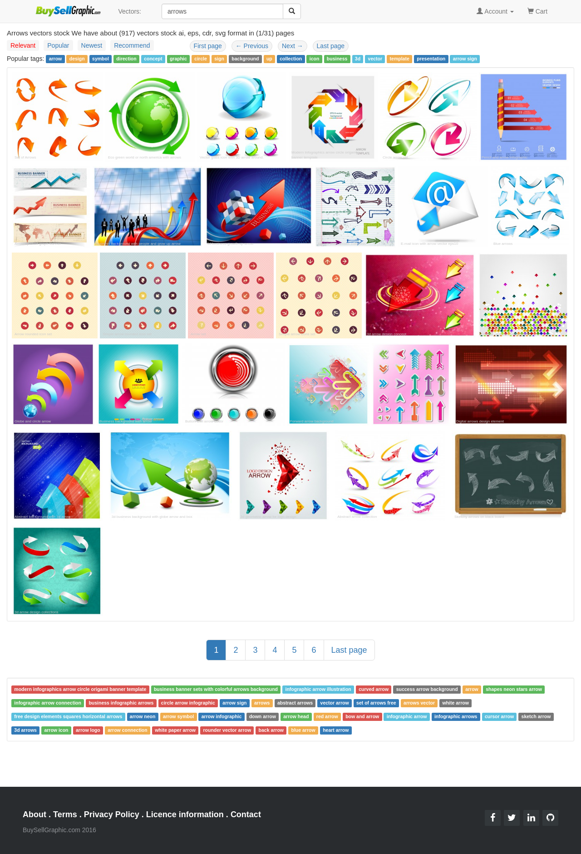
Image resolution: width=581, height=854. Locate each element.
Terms (65, 814)
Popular (58, 45)
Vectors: (129, 11)
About (34, 814)
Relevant (22, 45)
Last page (331, 46)
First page (208, 46)
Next (292, 46)
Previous (252, 46)
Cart (537, 10)
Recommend (132, 45)
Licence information (185, 814)
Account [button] (495, 11)
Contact (246, 814)
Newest (92, 45)
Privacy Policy (111, 814)
